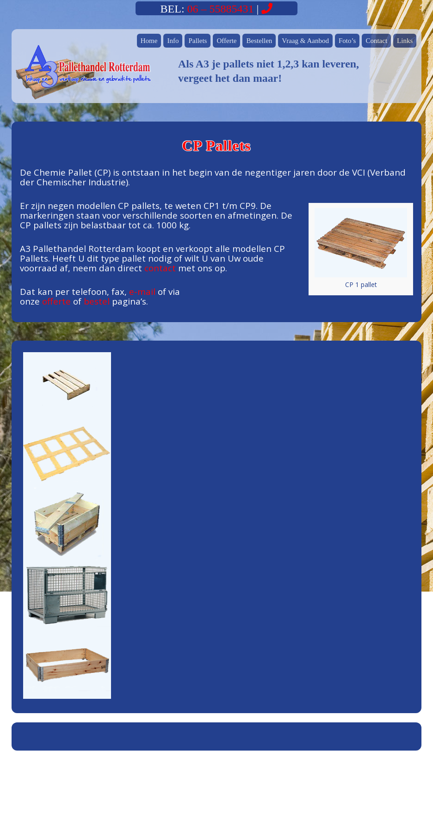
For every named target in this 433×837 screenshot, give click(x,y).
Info (173, 40)
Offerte (226, 40)
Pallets (197, 40)
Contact (376, 40)
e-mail (142, 291)
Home (149, 40)
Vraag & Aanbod (305, 40)
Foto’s (347, 40)
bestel (97, 301)
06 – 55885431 (220, 9)
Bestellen (259, 40)
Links (405, 40)
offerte (56, 301)
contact (160, 268)
